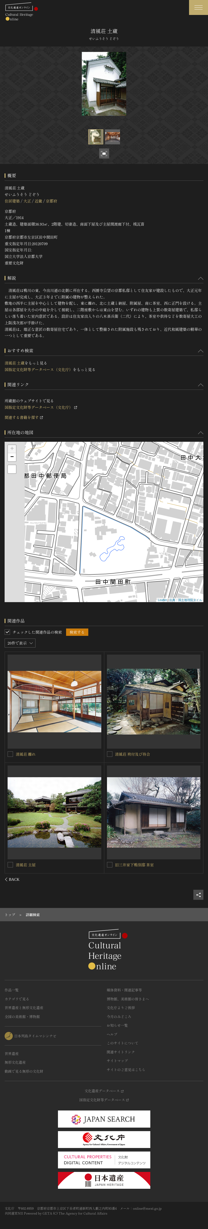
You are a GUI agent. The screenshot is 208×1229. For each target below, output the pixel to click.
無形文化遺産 (15, 1062)
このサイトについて (122, 1043)
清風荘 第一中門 (129, 754)
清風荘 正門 (26, 754)
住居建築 (12, 201)
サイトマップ (117, 1060)
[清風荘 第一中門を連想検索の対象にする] (109, 754)
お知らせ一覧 (117, 1025)
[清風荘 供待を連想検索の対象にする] (109, 864)
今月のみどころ (119, 1016)
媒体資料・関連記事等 (124, 989)
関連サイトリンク (121, 1051)
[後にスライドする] (196, 879)
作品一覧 (12, 989)
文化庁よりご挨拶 (121, 1007)
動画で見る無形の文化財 (24, 1071)
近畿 (38, 201)
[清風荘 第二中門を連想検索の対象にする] (10, 864)
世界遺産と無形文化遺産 (24, 1007)
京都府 (51, 201)
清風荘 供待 (125, 864)
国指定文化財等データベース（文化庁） (39, 369)
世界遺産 (12, 1053)
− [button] (12, 457)
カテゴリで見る (17, 998)
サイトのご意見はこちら (126, 1069)
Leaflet (162, 600)
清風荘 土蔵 (15, 363)
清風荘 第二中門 (30, 864)
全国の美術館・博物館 (22, 1016)
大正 (27, 201)
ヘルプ (112, 1034)
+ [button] (12, 449)
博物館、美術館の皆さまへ (128, 998)
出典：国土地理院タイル (185, 600)
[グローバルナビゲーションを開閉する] (198, 7)
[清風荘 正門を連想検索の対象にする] (10, 754)
